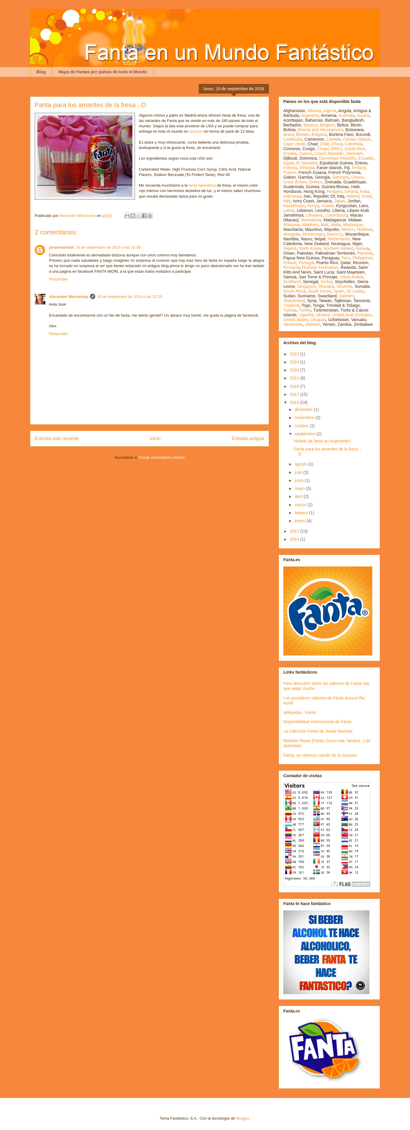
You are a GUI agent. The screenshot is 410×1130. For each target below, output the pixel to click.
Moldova (364, 229)
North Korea (310, 248)
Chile (324, 144)
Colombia (353, 144)
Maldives (310, 224)
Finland (358, 167)
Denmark (354, 153)
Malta (336, 224)
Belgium (327, 125)
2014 (295, 539)
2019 (295, 378)
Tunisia (290, 310)
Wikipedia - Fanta (299, 712)
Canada (333, 139)
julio (299, 472)
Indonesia (292, 196)
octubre (302, 425)
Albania (314, 110)
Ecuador (366, 158)
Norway (362, 248)
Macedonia (311, 220)
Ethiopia (306, 167)
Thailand (291, 305)
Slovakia (326, 286)
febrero (302, 512)
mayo (300, 488)
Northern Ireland (338, 248)
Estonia (290, 167)
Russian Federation (320, 267)
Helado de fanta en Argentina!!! (322, 441)
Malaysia (291, 224)
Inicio (155, 438)
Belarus (310, 125)
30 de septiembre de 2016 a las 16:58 (108, 247)
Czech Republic (329, 153)
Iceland (351, 191)
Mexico (347, 229)
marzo (301, 504)
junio (299, 480)
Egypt (288, 163)
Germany (340, 177)
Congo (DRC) (329, 148)
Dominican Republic (337, 158)
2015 (295, 531)
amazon (196, 131)
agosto (301, 464)
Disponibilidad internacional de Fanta (317, 721)
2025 (295, 354)
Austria (363, 115)
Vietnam (312, 324)
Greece (315, 182)
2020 (295, 370)
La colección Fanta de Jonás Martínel (317, 731)
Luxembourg (336, 215)
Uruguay (318, 319)
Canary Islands (357, 139)
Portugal (306, 262)
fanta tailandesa (202, 185)
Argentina (310, 115)
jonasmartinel (61, 247)
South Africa (294, 291)
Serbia (326, 281)
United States (295, 319)
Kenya (313, 205)
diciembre (304, 409)
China (337, 144)
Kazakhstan (294, 205)
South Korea (319, 291)
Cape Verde (294, 144)
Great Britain (295, 182)
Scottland (292, 281)
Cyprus (305, 153)
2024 (295, 362)
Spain (338, 291)
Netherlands (339, 239)
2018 (295, 386)
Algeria (329, 110)
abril (299, 496)
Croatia (290, 153)
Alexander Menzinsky (68, 296)
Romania (291, 267)
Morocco (335, 234)
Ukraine (323, 314)
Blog (41, 71)
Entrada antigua (248, 438)
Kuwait (327, 205)
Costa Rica (354, 148)
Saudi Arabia (351, 276)
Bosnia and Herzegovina (320, 129)
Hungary (334, 191)
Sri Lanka (355, 291)
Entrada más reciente (57, 438)
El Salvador (306, 163)
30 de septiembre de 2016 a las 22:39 (129, 296)
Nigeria (289, 248)
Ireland (353, 196)
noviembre (305, 417)
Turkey (305, 310)
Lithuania (314, 215)
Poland (289, 262)
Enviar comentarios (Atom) (162, 457)
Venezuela (293, 324)
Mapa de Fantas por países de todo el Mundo (102, 71)
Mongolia (291, 234)
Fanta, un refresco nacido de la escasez (320, 755)
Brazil (288, 134)
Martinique (353, 224)
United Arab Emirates (351, 314)
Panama (365, 253)
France (289, 172)
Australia (347, 115)
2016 (295, 402)
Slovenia (344, 286)
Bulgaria (319, 134)
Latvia (288, 210)
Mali (324, 224)
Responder (58, 279)
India (364, 191)
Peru (345, 257)
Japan (339, 201)
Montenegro (314, 234)
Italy (287, 201)
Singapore (306, 286)
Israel (367, 196)
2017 (295, 394)
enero (300, 520)
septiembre (305, 433)
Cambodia (292, 139)
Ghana (357, 177)
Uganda (306, 314)
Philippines (362, 257)
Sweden (346, 295)
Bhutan (302, 134)
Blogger (242, 1118)
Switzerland (294, 300)
